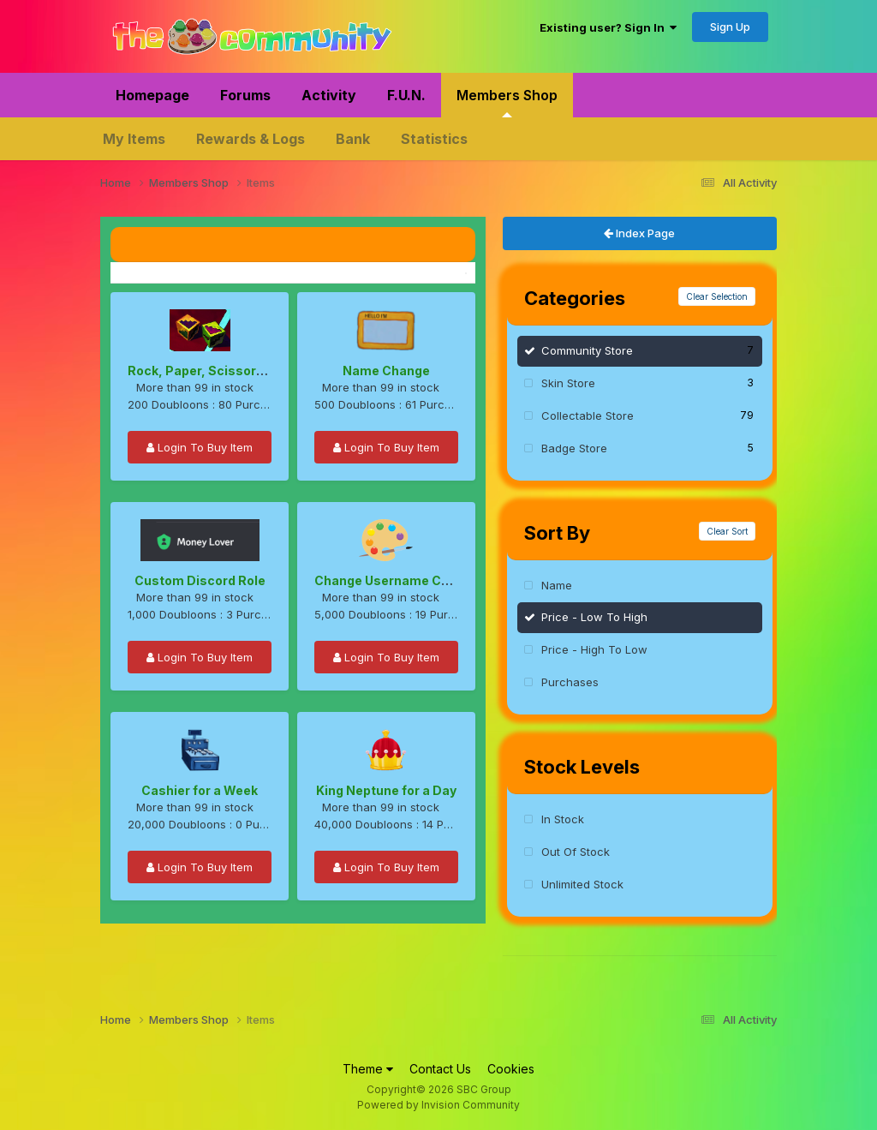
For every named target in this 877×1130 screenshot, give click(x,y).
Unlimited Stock (582, 884)
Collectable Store (647, 415)
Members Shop (507, 102)
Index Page (639, 233)
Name (556, 585)
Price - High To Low (594, 649)
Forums (245, 95)
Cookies (510, 1068)
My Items (134, 138)
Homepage (152, 95)
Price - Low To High (594, 617)
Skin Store (647, 382)
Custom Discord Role (199, 580)
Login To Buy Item (199, 447)
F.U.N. (406, 95)
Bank (353, 138)
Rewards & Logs (250, 138)
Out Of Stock (575, 851)
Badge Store (647, 447)
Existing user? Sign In (608, 27)
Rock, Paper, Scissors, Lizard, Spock (241, 370)
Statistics (434, 138)
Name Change (386, 370)
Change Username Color (389, 580)
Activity (328, 95)
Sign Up (730, 26)
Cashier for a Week (199, 790)
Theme (368, 1068)
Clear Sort (727, 531)
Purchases (570, 682)
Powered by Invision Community (438, 1104)
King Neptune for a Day (386, 790)
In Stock (562, 819)
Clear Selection (717, 296)
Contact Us (440, 1068)
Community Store (647, 350)
